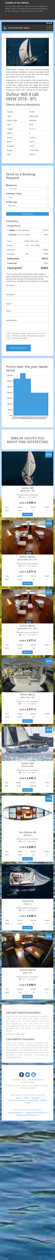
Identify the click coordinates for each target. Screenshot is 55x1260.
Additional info (11, 320)
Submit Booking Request (18, 348)
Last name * (11, 294)
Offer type (11, 202)
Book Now (27, 514)
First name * (11, 285)
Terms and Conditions (16, 1100)
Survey (18, 1098)
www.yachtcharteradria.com (36, 1112)
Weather (43, 1100)
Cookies (26, 1098)
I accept (8, 14)
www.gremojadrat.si (15, 1112)
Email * (9, 304)
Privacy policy (32, 1100)
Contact (27, 1102)
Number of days (14, 193)
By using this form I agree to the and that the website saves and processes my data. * (29, 335)
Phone (8, 311)
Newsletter (35, 1098)
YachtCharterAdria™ (35, 1080)
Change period (27, 214)
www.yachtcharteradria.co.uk (27, 1115)
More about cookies (12, 17)
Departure (11, 185)
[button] (9, 52)
